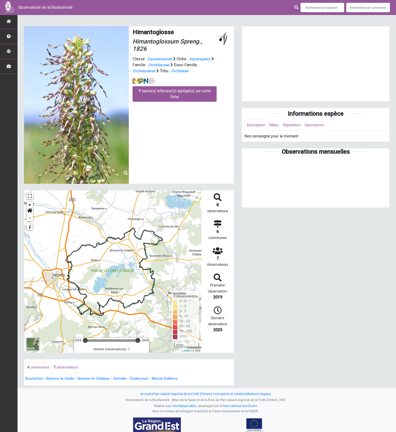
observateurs (67, 367)
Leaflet (186, 350)
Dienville (124, 378)
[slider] (85, 340)
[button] (30, 211)
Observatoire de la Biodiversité (45, 7)
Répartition (294, 125)
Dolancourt (145, 378)
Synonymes (318, 125)
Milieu (276, 125)
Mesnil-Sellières (172, 378)
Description (256, 125)
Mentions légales (258, 394)
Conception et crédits (228, 394)
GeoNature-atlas (184, 406)
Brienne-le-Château (97, 378)
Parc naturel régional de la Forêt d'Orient (182, 394)
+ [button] (30, 205)
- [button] (30, 218)
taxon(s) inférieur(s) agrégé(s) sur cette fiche (175, 93)
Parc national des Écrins (240, 406)
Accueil (145, 394)
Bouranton (34, 378)
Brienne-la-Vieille (61, 378)
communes (38, 367)
